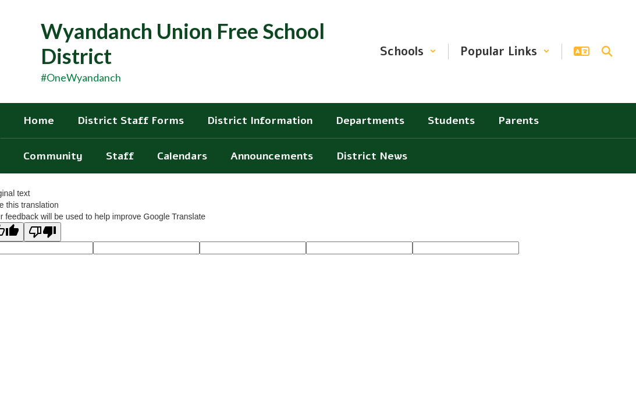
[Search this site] (607, 51)
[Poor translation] (42, 232)
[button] (408, 51)
